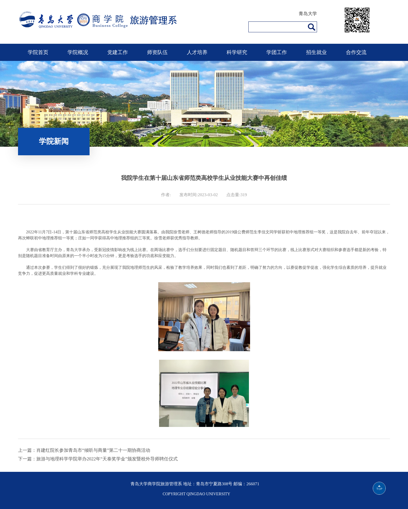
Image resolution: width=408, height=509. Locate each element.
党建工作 (117, 52)
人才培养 (197, 52)
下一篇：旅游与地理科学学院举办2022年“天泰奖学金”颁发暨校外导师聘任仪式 (98, 458)
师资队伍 (157, 52)
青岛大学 (308, 13)
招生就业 (316, 52)
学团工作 (276, 52)
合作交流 (356, 52)
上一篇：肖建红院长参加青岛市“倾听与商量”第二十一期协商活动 (84, 450)
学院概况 (78, 52)
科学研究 (237, 52)
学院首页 (38, 52)
